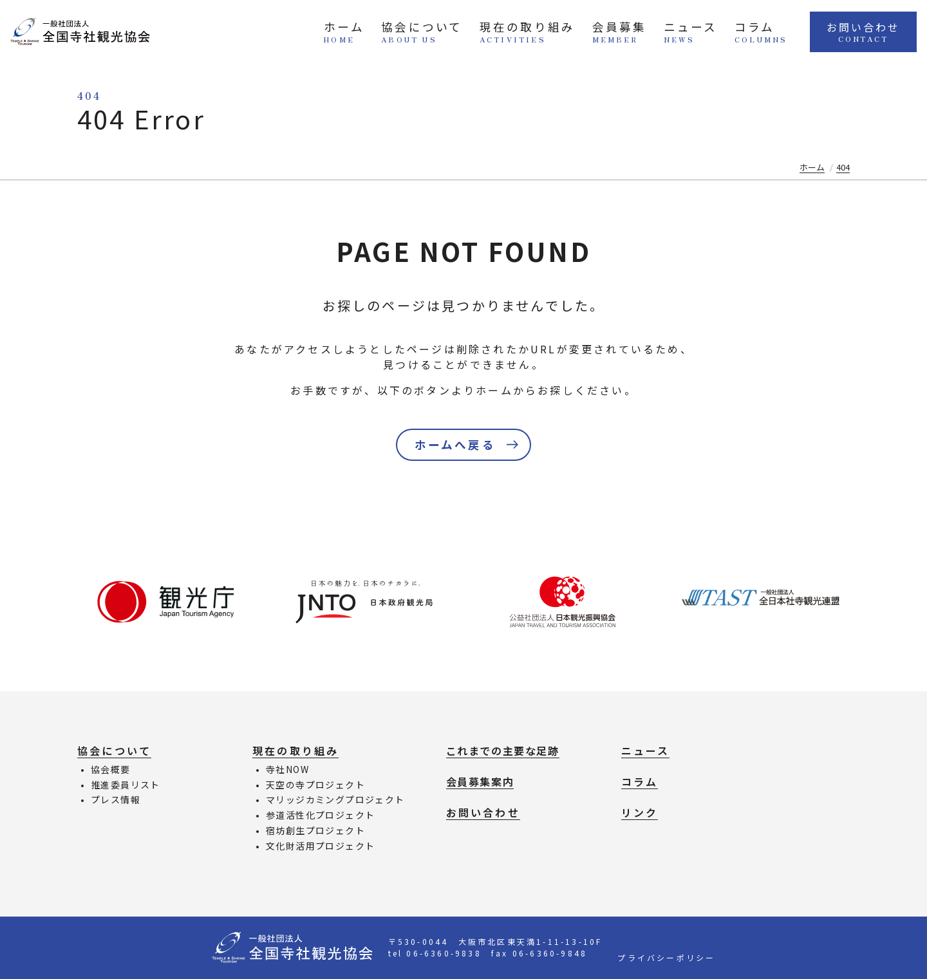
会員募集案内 (480, 781)
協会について (410, 33)
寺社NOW (287, 769)
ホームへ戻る (455, 444)
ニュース (678, 33)
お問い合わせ (857, 33)
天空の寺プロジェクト (315, 784)
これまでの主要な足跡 (502, 750)
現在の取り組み (515, 33)
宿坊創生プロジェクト (315, 830)
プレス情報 (115, 799)
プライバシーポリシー (666, 957)
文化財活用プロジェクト (320, 845)
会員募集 (607, 33)
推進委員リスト (125, 784)
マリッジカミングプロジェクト (335, 799)
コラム (748, 33)
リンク (640, 812)
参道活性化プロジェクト (320, 814)
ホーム (332, 33)
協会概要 (111, 769)
